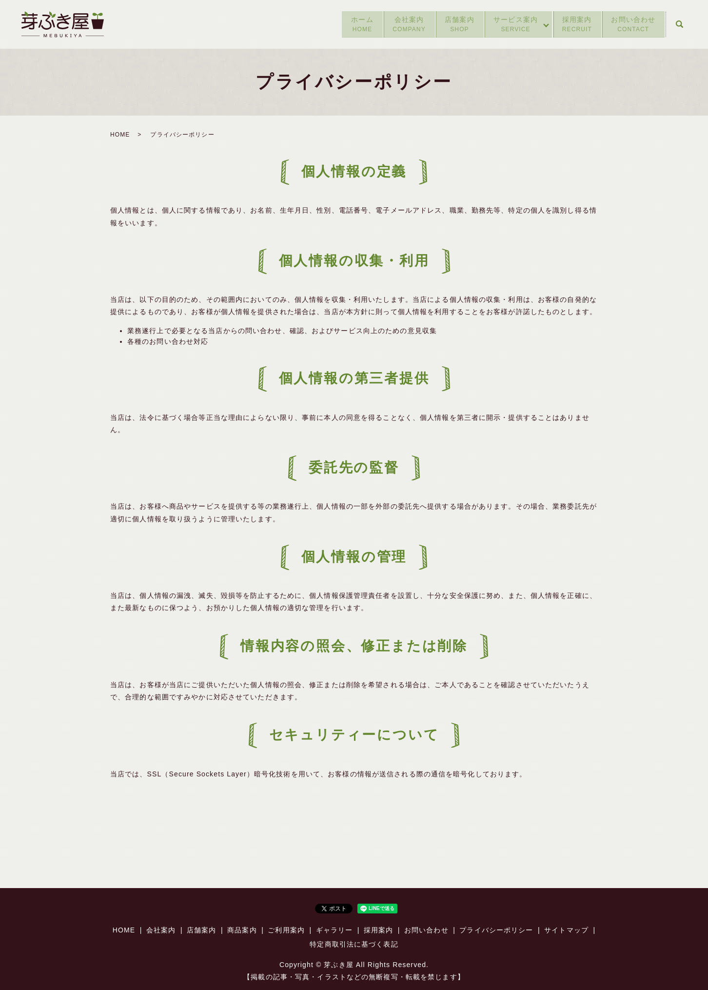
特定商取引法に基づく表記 (354, 944)
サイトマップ (566, 930)
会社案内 (399, 25)
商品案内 (241, 930)
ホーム (351, 25)
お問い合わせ (632, 25)
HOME (120, 134)
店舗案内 (451, 25)
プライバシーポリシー (496, 930)
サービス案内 (509, 25)
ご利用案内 (286, 930)
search (679, 24)
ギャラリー (334, 930)
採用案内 (574, 25)
